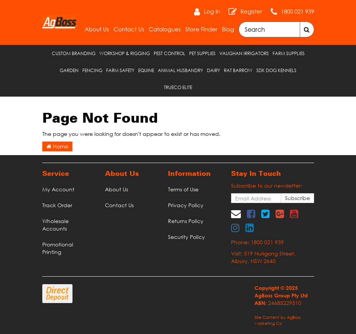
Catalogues (165, 29)
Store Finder (201, 29)
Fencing (92, 70)
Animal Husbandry (180, 70)
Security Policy (186, 237)
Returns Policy (185, 221)
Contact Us (129, 29)
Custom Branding (74, 53)
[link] (251, 214)
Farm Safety (120, 70)
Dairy (213, 70)
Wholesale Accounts (55, 225)
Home (57, 146)
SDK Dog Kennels (276, 70)
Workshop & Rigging (124, 53)
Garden (69, 70)
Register (251, 11)
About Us (97, 29)
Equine (146, 70)
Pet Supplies (202, 53)
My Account (58, 189)
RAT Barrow (238, 70)
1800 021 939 (297, 11)
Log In (212, 11)
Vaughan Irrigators (244, 53)
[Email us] (236, 214)
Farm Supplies (289, 53)
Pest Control (169, 53)
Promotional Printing (57, 248)
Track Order (57, 205)
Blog (228, 29)
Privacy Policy (185, 205)
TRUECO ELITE (178, 87)
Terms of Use (183, 189)
